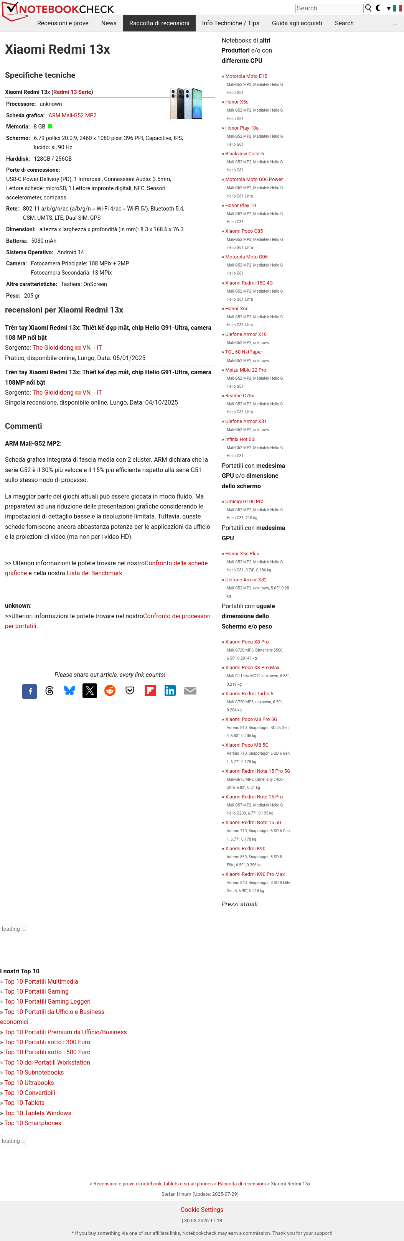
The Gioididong (53, 347)
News (109, 23)
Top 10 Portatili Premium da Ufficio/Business (65, 1032)
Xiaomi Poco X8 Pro (247, 642)
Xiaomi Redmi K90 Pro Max (255, 874)
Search (344, 23)
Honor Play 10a (242, 128)
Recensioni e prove (63, 23)
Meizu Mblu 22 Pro (245, 370)
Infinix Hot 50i (240, 439)
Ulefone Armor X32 (246, 580)
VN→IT (92, 347)
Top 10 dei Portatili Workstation (47, 1062)
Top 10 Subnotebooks (34, 1072)
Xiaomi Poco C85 (244, 231)
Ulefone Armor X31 (246, 421)
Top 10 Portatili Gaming (36, 991)
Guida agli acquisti (297, 23)
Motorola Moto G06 (246, 257)
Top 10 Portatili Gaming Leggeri (47, 1001)
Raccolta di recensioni (159, 23)
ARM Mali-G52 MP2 (73, 115)
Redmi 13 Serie (72, 92)
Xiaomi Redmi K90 (245, 848)
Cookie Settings (202, 1209)
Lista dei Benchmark (94, 573)
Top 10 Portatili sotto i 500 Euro (47, 1052)
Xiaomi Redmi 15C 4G (249, 283)
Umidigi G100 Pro (244, 501)
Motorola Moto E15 (246, 76)
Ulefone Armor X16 (246, 334)
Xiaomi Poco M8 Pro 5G (251, 719)
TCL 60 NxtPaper (243, 352)
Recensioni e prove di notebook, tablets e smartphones (153, 1184)
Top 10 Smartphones (32, 1123)
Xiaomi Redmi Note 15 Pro (254, 797)
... (394, 23)
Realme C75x (239, 395)
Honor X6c (236, 308)
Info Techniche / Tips (230, 23)
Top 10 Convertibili (29, 1092)
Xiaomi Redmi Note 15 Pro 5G (257, 771)
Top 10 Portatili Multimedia (41, 981)
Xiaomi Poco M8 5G (247, 745)
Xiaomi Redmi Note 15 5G (253, 822)
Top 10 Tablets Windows (37, 1113)
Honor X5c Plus (242, 553)
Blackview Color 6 (244, 153)
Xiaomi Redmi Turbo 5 (249, 693)
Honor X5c (236, 102)
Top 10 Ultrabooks (29, 1082)
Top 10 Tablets (24, 1102)
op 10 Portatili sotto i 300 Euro (49, 1042)
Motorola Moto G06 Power (254, 179)
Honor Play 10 (240, 205)
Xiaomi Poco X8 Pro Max (252, 667)
